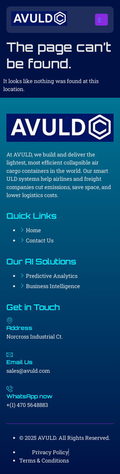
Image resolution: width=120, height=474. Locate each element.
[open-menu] (101, 20)
